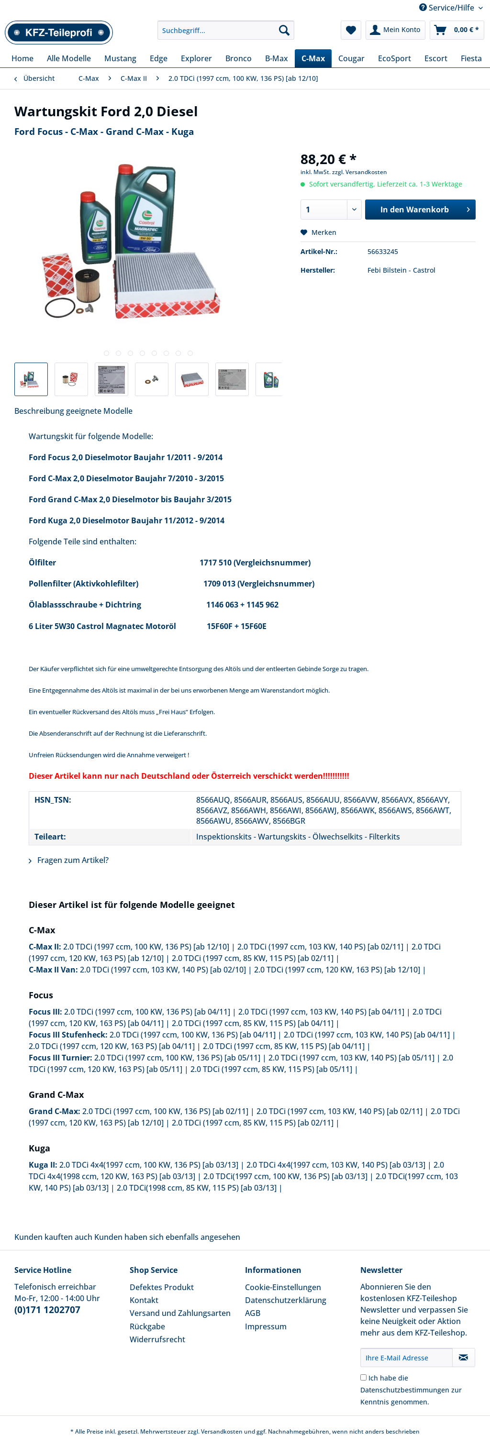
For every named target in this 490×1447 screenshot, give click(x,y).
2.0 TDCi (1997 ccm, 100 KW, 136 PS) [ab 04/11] (147, 1011)
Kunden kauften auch (53, 1237)
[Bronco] (238, 58)
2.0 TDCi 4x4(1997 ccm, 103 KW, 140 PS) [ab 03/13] (335, 1165)
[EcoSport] (394, 58)
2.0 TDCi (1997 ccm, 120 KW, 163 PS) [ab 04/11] (112, 1046)
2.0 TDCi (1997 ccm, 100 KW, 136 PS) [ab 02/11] (165, 1111)
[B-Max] (276, 58)
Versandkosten (222, 1431)
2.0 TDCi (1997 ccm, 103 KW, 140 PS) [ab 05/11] (351, 1057)
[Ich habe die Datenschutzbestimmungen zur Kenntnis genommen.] (363, 1377)
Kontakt (144, 1300)
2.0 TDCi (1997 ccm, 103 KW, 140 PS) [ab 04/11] (321, 1011)
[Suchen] (284, 30)
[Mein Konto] (395, 30)
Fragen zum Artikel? (69, 860)
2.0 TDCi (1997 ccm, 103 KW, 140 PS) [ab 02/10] (163, 969)
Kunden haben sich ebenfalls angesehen (167, 1237)
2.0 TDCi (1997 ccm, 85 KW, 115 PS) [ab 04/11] (253, 1023)
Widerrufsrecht (157, 1339)
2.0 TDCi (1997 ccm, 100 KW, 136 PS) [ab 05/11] (177, 1057)
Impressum (266, 1326)
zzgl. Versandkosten (359, 172)
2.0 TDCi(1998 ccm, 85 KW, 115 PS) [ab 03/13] (197, 1187)
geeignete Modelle (99, 411)
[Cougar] (351, 58)
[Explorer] (196, 58)
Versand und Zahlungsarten (180, 1313)
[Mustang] (120, 58)
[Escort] (436, 58)
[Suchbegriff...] (226, 30)
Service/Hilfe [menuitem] (447, 7)
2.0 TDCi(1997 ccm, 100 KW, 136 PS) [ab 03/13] (285, 1176)
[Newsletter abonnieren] (463, 1357)
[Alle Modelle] (69, 58)
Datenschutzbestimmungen (404, 1389)
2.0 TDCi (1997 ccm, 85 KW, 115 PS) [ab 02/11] (253, 958)
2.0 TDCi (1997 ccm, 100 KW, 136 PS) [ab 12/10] (146, 946)
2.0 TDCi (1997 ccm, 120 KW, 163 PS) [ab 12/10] (337, 969)
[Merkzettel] (351, 30)
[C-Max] (313, 58)
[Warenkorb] (457, 30)
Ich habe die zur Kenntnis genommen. (411, 1389)
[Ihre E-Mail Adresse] (406, 1357)
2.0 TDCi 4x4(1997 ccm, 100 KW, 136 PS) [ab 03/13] (148, 1165)
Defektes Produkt (162, 1287)
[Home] (22, 58)
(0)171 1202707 (47, 1309)
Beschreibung (39, 411)
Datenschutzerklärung (285, 1300)
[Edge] (158, 58)
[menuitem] (226, 35)
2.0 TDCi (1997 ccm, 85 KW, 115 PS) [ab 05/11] (271, 1069)
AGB (252, 1313)
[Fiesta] (471, 58)
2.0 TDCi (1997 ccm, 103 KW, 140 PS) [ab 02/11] (320, 946)
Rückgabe (147, 1326)
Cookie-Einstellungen (283, 1287)
